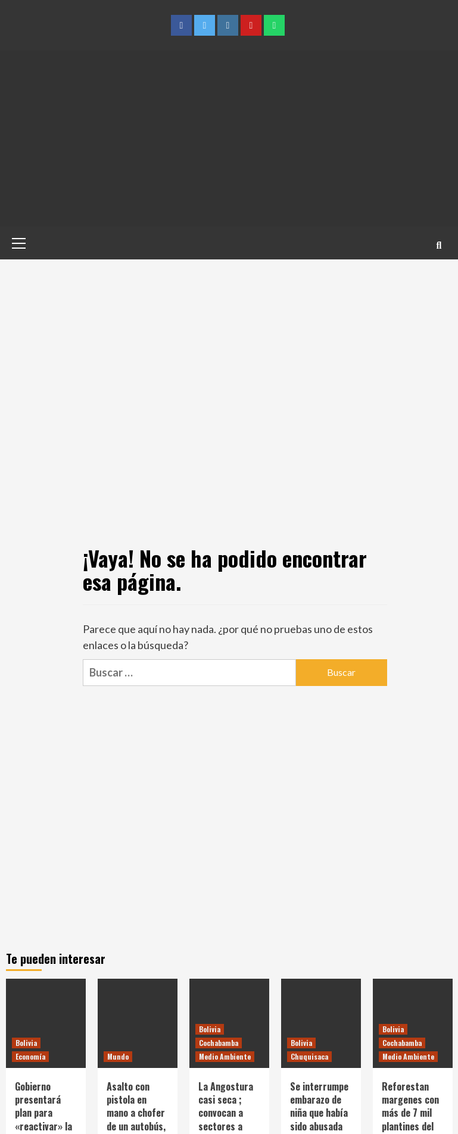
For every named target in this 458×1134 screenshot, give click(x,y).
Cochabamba (218, 1043)
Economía (30, 1056)
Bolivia (26, 1043)
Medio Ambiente (225, 1056)
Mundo (118, 1056)
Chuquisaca (309, 1056)
